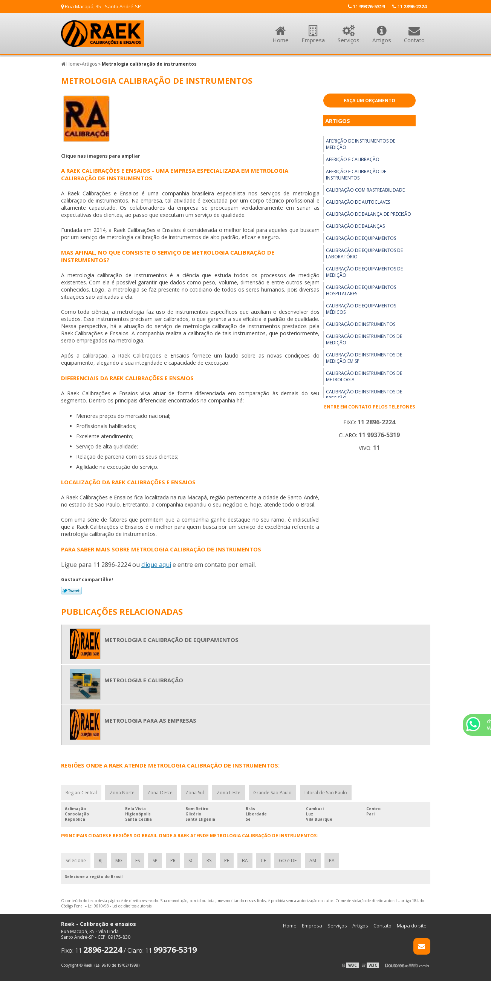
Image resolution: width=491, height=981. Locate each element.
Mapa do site (412, 925)
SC (191, 860)
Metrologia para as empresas (150, 720)
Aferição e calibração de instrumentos (356, 174)
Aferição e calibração (352, 159)
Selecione (76, 860)
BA (245, 860)
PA (332, 860)
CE (263, 860)
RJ (100, 860)
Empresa (313, 30)
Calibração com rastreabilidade (365, 190)
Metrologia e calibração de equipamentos (171, 639)
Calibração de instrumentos (360, 324)
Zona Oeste (160, 792)
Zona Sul (194, 792)
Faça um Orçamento (369, 100)
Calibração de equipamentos (361, 238)
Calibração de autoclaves (358, 202)
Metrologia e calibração (143, 680)
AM (312, 860)
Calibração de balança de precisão (368, 214)
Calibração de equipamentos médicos (361, 308)
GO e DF (288, 860)
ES (137, 860)
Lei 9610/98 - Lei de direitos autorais (119, 906)
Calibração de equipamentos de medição (364, 272)
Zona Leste (228, 792)
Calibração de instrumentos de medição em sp (364, 358)
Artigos (381, 30)
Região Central (81, 792)
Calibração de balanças (355, 226)
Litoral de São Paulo (325, 792)
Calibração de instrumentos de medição (364, 339)
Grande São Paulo (272, 792)
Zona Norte (122, 792)
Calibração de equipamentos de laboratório (364, 253)
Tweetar (71, 590)
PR (173, 860)
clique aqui (156, 564)
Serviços (348, 30)
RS (208, 860)
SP (155, 860)
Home (280, 30)
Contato (414, 30)
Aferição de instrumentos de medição (360, 144)
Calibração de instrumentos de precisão (364, 394)
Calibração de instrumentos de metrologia (364, 376)
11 (409, 6)
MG (118, 860)
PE (226, 860)
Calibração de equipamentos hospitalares (361, 290)
